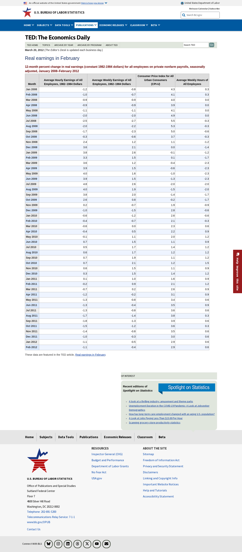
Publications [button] (85, 25)
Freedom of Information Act (161, 460)
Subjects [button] (43, 25)
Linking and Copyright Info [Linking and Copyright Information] (160, 478)
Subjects (46, 437)
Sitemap (148, 454)
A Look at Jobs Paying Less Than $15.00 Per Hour (156, 418)
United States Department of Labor (200, 3)
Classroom (145, 437)
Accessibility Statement (158, 496)
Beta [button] (154, 25)
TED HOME (32, 45)
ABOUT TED (112, 45)
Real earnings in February (90, 354)
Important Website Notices (161, 484)
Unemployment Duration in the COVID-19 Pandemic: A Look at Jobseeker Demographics (169, 408)
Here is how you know (92, 2)
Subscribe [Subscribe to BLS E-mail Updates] (214, 8)
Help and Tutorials (155, 490)
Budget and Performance (108, 460)
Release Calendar (198, 8)
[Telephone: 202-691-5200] (56, 512)
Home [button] (27, 25)
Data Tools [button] (63, 25)
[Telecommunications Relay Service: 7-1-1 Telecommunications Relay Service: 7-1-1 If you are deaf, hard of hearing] (56, 517)
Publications (89, 437)
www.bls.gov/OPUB (38, 522)
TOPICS (46, 45)
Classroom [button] (138, 25)
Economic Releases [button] (112, 25)
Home (29, 437)
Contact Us (33, 529)
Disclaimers (150, 472)
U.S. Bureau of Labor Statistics (59, 12)
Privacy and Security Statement (163, 466)
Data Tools (66, 437)
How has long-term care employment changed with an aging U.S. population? (172, 414)
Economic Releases (117, 437)
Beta (162, 437)
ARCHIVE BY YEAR (63, 45)
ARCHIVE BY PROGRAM (89, 45)
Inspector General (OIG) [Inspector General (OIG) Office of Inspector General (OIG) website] (107, 454)
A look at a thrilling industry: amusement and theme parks (161, 401)
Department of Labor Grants (110, 466)
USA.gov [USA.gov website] (97, 478)
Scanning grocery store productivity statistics (154, 422)
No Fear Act (99, 472)
